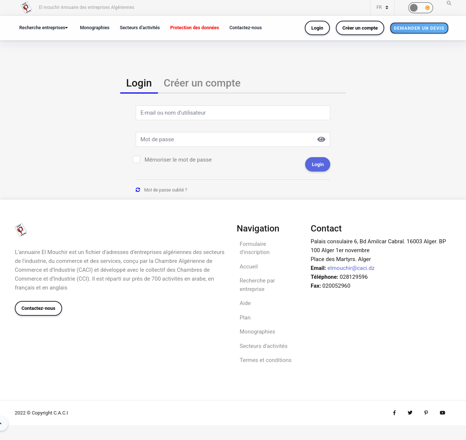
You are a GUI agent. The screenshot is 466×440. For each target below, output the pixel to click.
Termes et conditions (265, 360)
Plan (245, 317)
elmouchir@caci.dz (350, 268)
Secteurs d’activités (140, 27)
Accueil (249, 266)
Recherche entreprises (42, 27)
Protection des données (194, 27)
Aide (245, 303)
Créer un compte (360, 28)
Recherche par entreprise (257, 284)
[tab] (139, 84)
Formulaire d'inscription (255, 248)
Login (317, 28)
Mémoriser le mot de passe (178, 159)
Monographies (94, 27)
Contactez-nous (245, 27)
